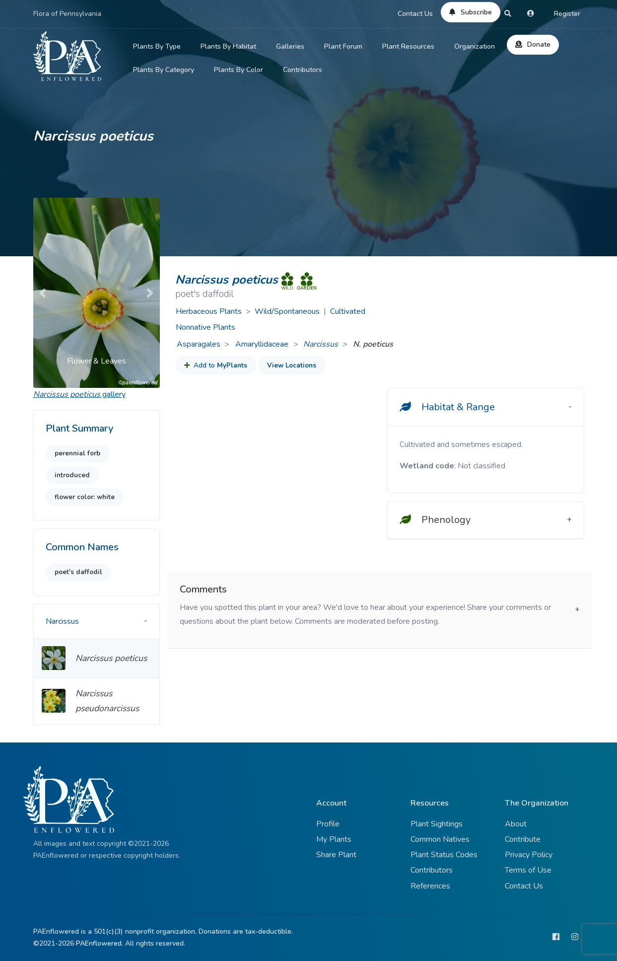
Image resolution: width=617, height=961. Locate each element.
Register (567, 13)
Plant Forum (343, 46)
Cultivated (347, 311)
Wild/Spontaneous (287, 311)
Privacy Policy (528, 854)
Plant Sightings (437, 823)
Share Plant (336, 854)
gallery (79, 394)
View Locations (291, 365)
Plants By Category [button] (163, 69)
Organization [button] (474, 46)
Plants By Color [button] (238, 69)
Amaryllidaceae (262, 344)
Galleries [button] (290, 46)
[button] (42, 293)
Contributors (302, 69)
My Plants (333, 839)
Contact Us (415, 13)
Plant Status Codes (444, 854)
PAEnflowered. (99, 943)
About (516, 823)
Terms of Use (528, 870)
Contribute (523, 839)
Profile (328, 823)
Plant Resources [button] (408, 46)
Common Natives (440, 839)
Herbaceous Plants (209, 311)
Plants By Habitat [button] (228, 46)
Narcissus (320, 344)
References (430, 886)
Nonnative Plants (205, 327)
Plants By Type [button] (157, 46)
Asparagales (198, 344)
